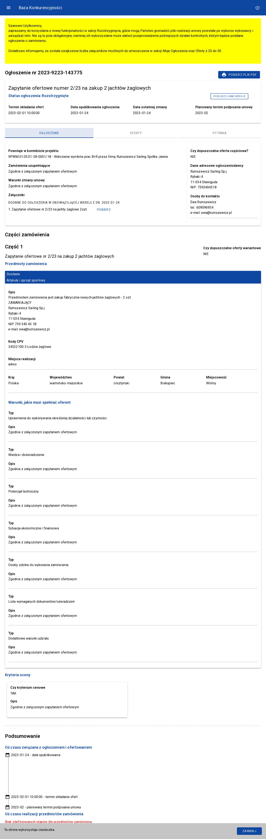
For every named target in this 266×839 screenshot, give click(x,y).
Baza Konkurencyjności (40, 7)
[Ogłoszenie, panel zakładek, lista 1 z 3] (49, 133)
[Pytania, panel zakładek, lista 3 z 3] (220, 133)
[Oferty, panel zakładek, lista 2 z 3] (136, 133)
